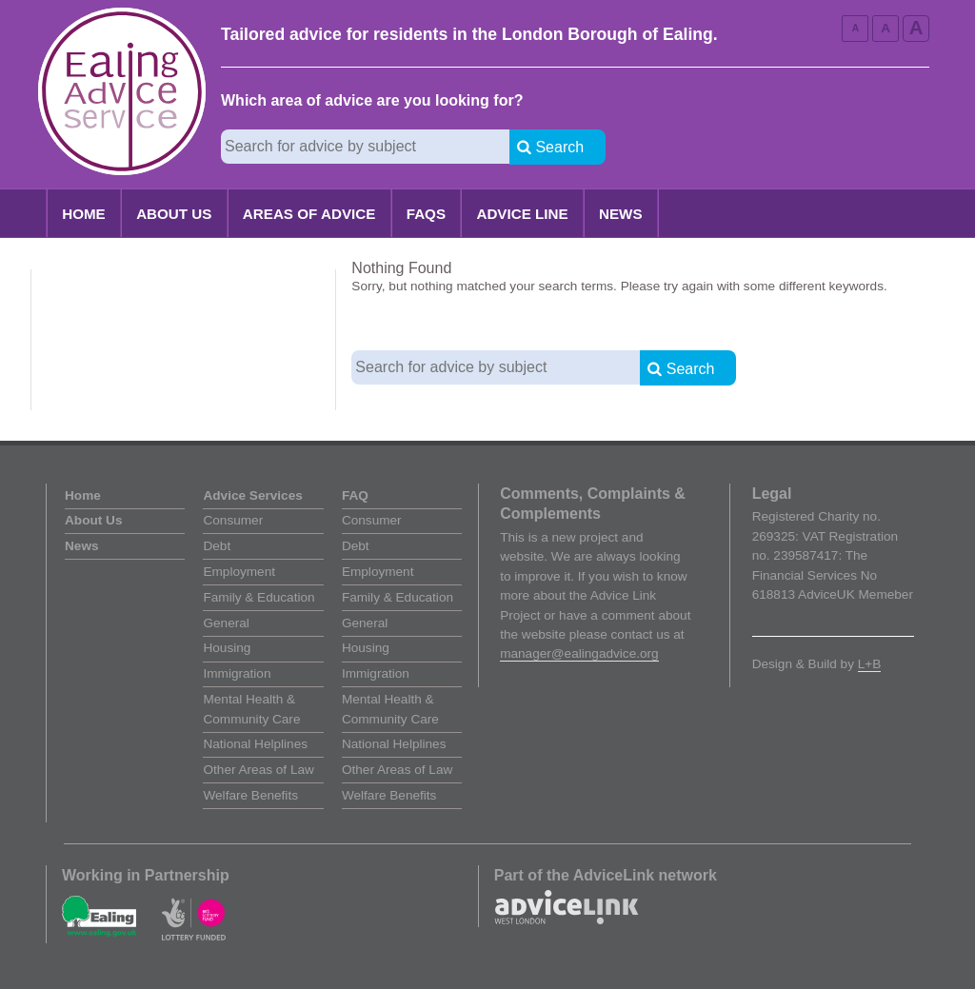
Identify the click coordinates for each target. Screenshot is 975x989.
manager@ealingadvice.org (579, 653)
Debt (216, 546)
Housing (226, 648)
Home (84, 214)
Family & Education (258, 597)
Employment (239, 571)
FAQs (426, 214)
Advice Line (521, 214)
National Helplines (255, 744)
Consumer (233, 520)
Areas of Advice (309, 214)
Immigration (236, 673)
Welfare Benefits (250, 795)
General (226, 623)
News (621, 214)
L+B (870, 664)
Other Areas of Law (258, 769)
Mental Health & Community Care (251, 708)
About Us (173, 214)
